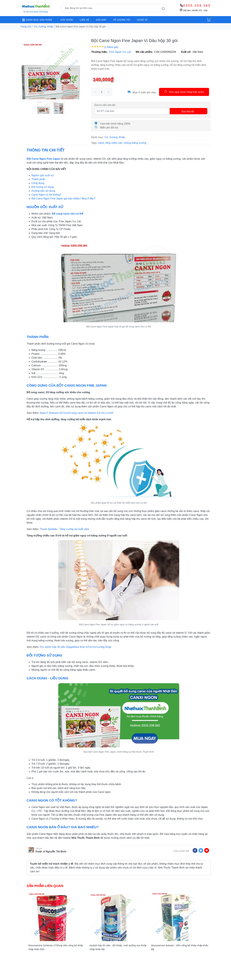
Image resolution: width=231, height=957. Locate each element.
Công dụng (37, 183)
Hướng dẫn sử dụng (43, 190)
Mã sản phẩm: (144, 52)
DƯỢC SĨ (142, 20)
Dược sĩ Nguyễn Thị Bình (50, 851)
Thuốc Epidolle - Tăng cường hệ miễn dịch (64, 529)
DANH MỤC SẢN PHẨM (36, 19)
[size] (101, 92)
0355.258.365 (197, 5)
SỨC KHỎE (66, 20)
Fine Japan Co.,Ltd (120, 52)
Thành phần (38, 179)
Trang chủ (25, 26)
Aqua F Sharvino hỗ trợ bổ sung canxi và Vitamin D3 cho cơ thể (76, 413)
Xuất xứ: (186, 52)
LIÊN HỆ (84, 20)
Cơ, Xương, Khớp (43, 26)
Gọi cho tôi (187, 111)
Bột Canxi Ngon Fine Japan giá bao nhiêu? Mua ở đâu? (63, 198)
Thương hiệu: (99, 52)
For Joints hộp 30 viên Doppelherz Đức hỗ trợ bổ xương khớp (75, 647)
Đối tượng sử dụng (42, 187)
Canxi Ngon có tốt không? (46, 194)
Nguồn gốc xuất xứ (42, 175)
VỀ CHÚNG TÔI (121, 20)
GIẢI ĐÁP (101, 20)
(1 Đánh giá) (111, 47)
